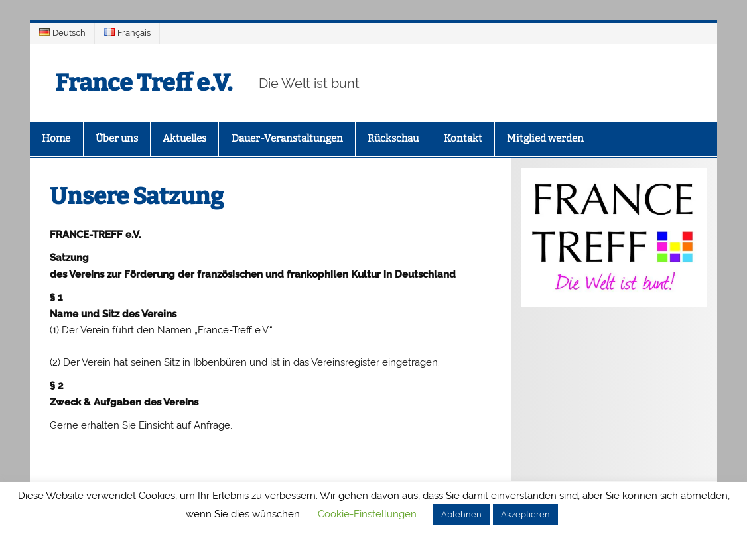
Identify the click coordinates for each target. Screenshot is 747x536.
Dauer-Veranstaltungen (287, 138)
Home (56, 138)
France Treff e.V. (149, 82)
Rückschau (393, 138)
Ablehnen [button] (461, 514)
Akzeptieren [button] (525, 514)
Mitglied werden (545, 138)
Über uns (117, 138)
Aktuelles (184, 138)
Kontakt (463, 138)
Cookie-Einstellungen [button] (367, 514)
